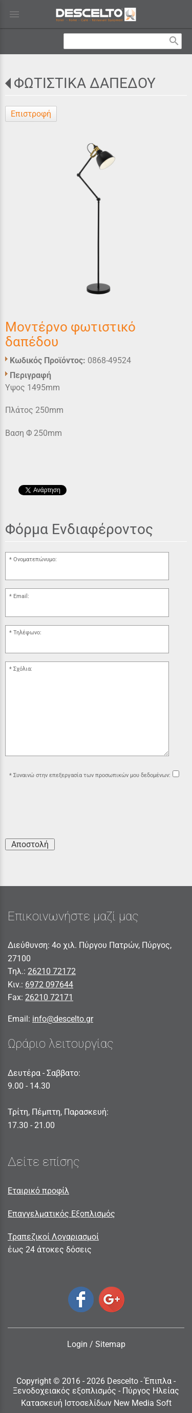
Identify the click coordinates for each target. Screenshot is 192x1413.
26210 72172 (52, 971)
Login (77, 1344)
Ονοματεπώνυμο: (35, 559)
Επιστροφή (31, 114)
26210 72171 (49, 997)
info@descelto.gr (62, 1019)
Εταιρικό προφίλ (38, 1191)
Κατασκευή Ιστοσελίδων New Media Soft (96, 1403)
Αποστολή (30, 844)
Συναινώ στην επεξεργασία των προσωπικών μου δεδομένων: (91, 775)
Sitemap (110, 1344)
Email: (21, 596)
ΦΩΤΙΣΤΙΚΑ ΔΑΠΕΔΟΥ (85, 83)
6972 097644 (49, 984)
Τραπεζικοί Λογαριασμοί (53, 1237)
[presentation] (83, 810)
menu (14, 14)
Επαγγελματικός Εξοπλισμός (61, 1214)
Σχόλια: (22, 669)
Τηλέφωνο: (27, 632)
